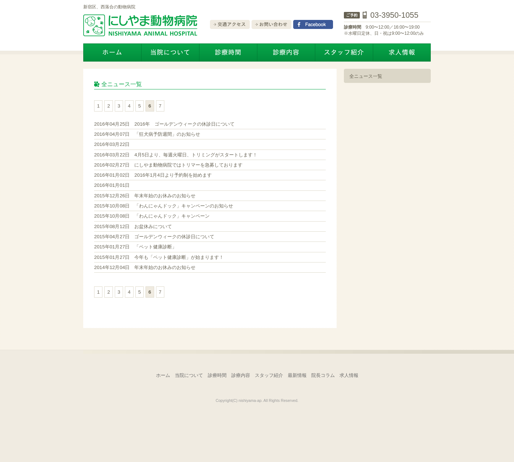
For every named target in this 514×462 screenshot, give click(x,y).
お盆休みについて (133, 226)
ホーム (163, 375)
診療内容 (240, 375)
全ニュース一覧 (365, 76)
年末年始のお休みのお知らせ (144, 195)
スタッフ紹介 (269, 375)
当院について (189, 375)
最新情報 (297, 375)
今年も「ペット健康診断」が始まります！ (159, 257)
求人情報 (349, 375)
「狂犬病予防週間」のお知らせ (147, 134)
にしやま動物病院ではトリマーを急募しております (168, 165)
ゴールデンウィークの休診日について (154, 236)
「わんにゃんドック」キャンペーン (152, 216)
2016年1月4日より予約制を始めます (153, 175)
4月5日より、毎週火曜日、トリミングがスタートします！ (175, 155)
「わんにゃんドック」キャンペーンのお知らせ (163, 206)
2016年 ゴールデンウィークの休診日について (164, 124)
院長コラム (323, 375)
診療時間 (217, 375)
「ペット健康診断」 (135, 246)
